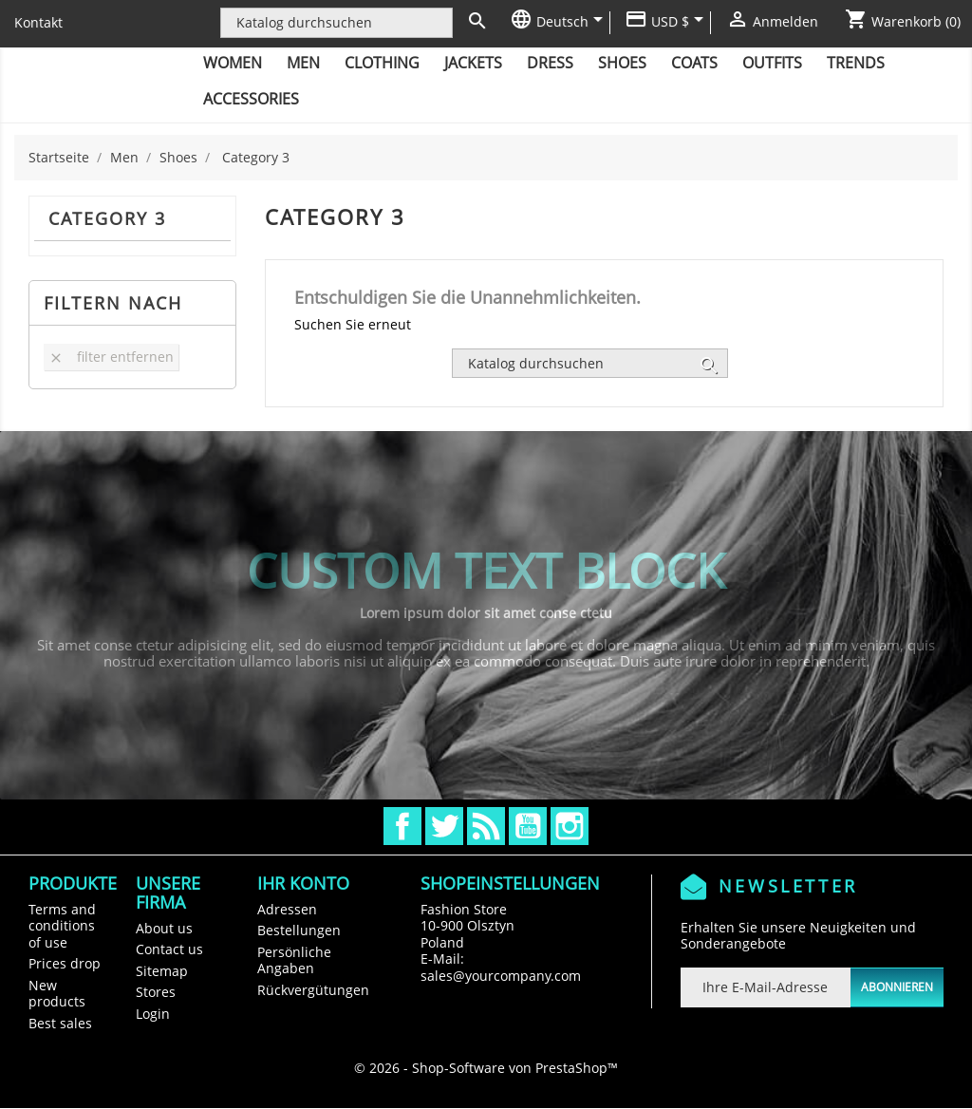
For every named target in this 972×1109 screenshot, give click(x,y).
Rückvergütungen (313, 990)
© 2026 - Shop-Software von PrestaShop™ (486, 1068)
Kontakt (38, 22)
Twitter (444, 826)
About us (164, 928)
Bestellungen (299, 930)
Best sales (60, 1023)
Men (303, 62)
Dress (550, 62)
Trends (856, 62)
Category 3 (107, 218)
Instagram (570, 826)
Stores (156, 992)
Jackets (473, 62)
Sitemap (162, 971)
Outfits (772, 62)
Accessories (251, 98)
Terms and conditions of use (62, 925)
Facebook (402, 826)
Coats (694, 62)
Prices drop (64, 963)
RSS (486, 826)
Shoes (622, 62)
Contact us (169, 949)
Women (232, 62)
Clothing (382, 62)
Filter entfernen (111, 357)
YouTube (528, 826)
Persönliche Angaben (294, 960)
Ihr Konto (303, 883)
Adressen (287, 909)
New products (56, 993)
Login (153, 1014)
